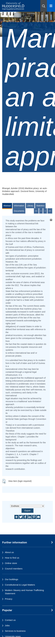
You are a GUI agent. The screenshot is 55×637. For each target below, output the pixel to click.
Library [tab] (30, 205)
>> (50, 211)
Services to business (15, 631)
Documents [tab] (19, 211)
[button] (43, 6)
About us (9, 552)
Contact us (10, 620)
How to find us (12, 557)
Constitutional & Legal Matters (20, 585)
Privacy (8, 599)
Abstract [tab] (7, 205)
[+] (51, 220)
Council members (13, 568)
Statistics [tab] (40, 205)
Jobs (7, 625)
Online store (11, 563)
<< (36, 211)
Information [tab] (19, 205)
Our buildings (11, 579)
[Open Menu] (51, 6)
